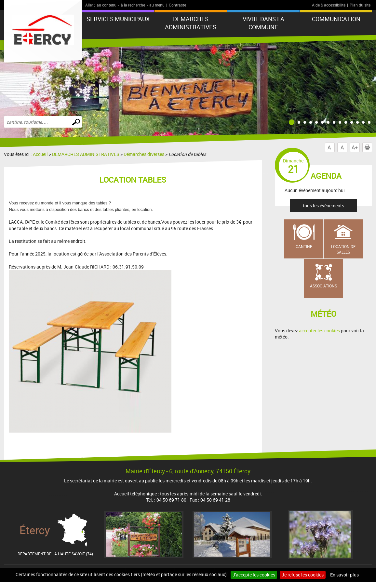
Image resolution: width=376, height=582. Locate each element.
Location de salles (343, 249)
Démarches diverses (144, 154)
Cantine (304, 246)
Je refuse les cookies (303, 575)
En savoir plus (344, 575)
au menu (157, 4)
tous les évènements (323, 205)
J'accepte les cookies (254, 575)
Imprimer (368, 147)
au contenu (106, 4)
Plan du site (360, 4)
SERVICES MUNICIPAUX (118, 19)
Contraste (177, 4)
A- (330, 147)
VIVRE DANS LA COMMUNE (263, 23)
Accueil (40, 154)
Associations (323, 285)
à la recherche (133, 4)
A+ (355, 147)
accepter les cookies (319, 330)
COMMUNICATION (336, 19)
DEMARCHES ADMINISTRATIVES (190, 23)
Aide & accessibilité (328, 4)
